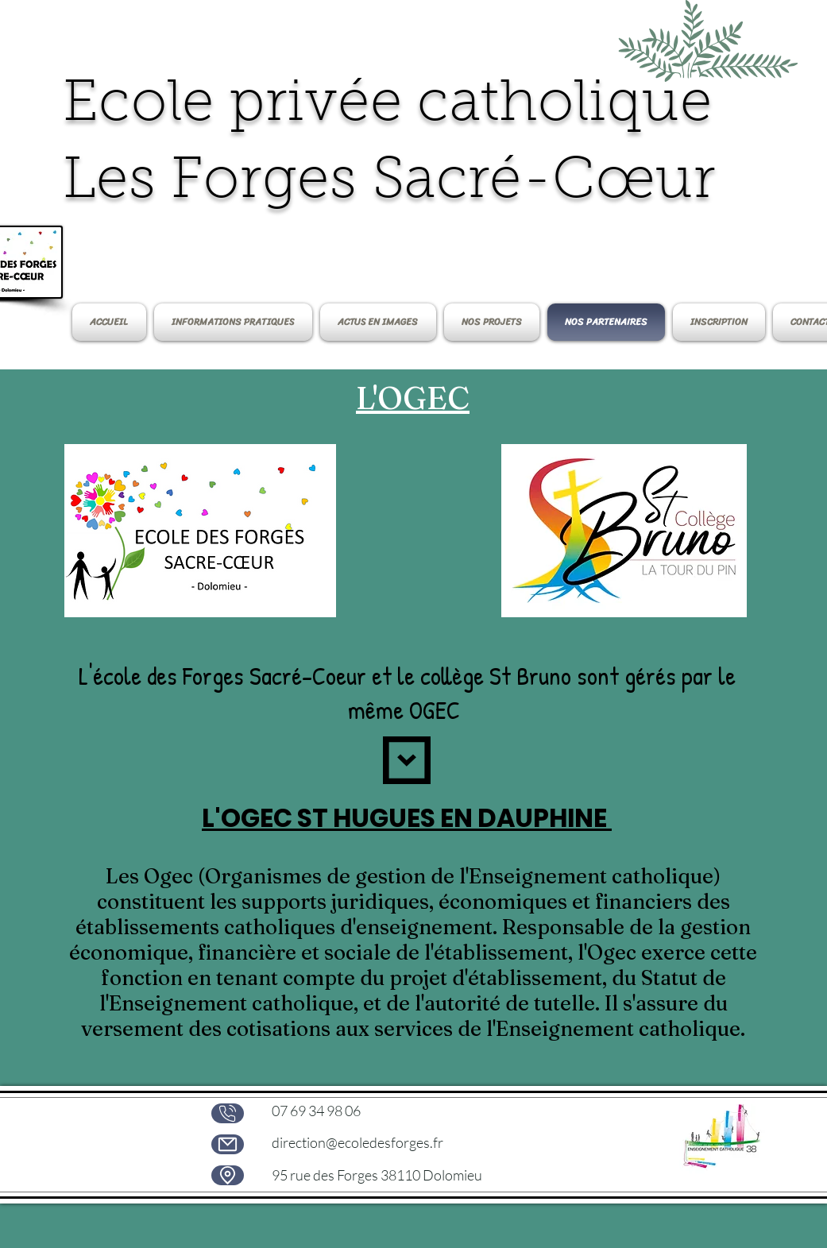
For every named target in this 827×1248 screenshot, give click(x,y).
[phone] (227, 1113)
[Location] (227, 1175)
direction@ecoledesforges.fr (357, 1142)
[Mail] (227, 1144)
